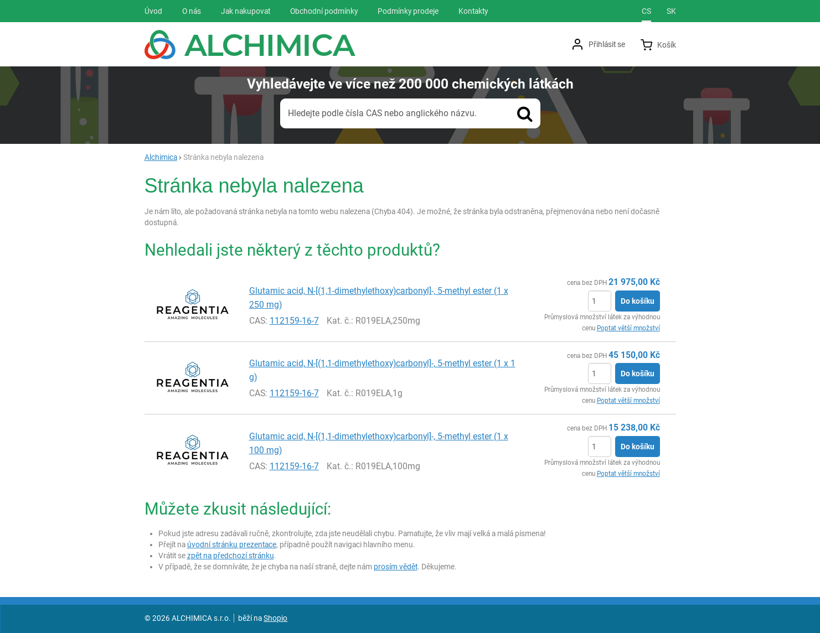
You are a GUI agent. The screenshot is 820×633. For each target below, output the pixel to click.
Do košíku (637, 301)
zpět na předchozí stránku (230, 555)
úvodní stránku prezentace (231, 544)
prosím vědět (395, 566)
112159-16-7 (294, 320)
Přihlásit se (607, 44)
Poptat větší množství (628, 328)
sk (671, 11)
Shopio (275, 618)
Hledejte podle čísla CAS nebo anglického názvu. (382, 113)
